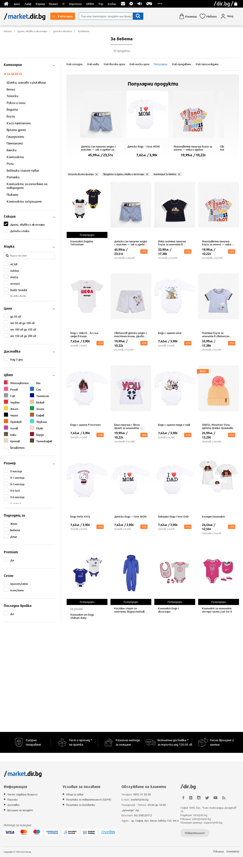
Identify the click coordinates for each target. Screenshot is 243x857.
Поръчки (12, 799)
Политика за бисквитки (80, 804)
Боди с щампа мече (169, 333)
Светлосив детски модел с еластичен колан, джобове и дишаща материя (130, 334)
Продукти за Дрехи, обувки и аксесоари (123, 174)
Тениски (12, 96)
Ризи (10, 164)
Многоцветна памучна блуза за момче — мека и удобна (193, 148)
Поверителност (195, 833)
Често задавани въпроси (22, 794)
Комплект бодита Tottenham (81, 243)
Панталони (15, 143)
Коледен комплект (213, 516)
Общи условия (74, 794)
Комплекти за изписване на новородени (27, 186)
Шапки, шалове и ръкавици (26, 82)
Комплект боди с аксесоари (168, 610)
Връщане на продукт (20, 810)
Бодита (12, 109)
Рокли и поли (16, 103)
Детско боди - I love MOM (143, 146)
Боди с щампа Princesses (85, 424)
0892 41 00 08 (142, 794)
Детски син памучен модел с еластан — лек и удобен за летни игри (98, 148)
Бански (12, 150)
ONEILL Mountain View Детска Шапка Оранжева (217, 426)
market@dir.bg (139, 799)
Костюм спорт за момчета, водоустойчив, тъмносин (129, 610)
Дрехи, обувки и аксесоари (32, 31)
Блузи (11, 116)
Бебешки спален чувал (23, 170)
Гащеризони (15, 137)
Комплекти (15, 157)
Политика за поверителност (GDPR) (88, 799)
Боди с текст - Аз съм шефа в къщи (84, 334)
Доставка (13, 804)
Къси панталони (19, 123)
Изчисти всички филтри (81, 174)
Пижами (12, 195)
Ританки (13, 177)
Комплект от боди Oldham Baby (82, 616)
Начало (8, 31)
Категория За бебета (165, 174)
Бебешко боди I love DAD (173, 516)
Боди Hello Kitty (80, 516)
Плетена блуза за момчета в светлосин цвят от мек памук (215, 334)
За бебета (83, 31)
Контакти (232, 851)
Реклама (218, 851)
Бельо (11, 89)
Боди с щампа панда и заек (174, 424)
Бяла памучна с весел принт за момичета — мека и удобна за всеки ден (130, 426)
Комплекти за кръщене (24, 201)
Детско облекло (62, 31)
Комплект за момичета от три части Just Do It (217, 610)
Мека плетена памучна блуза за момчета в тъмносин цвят (172, 243)
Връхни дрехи (16, 130)
